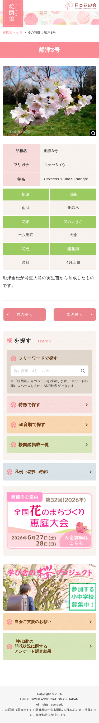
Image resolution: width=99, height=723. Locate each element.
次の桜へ (74, 314)
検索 (83, 371)
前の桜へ (24, 314)
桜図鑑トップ (12, 32)
